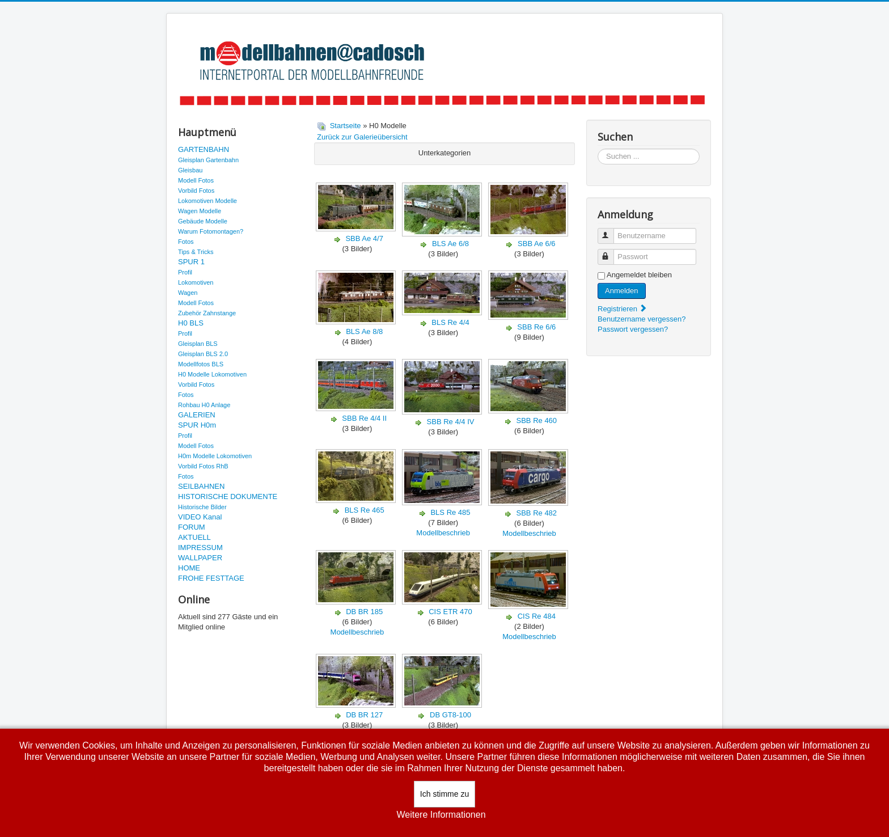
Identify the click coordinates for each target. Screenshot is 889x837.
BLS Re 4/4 (450, 322)
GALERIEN (196, 415)
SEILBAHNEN (201, 486)
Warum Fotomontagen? (210, 231)
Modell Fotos (196, 180)
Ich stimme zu (444, 793)
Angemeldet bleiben (639, 274)
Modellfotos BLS (200, 364)
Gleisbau (190, 170)
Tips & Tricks (196, 251)
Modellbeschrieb (443, 533)
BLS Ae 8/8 (364, 331)
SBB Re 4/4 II (364, 418)
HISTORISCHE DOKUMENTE (227, 496)
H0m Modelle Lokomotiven (215, 456)
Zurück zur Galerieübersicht (362, 137)
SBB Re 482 (537, 513)
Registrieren (622, 309)
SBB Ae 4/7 (364, 238)
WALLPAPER (200, 557)
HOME (189, 568)
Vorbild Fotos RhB (203, 466)
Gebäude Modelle (202, 221)
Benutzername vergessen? (641, 319)
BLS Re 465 (364, 510)
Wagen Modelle (199, 211)
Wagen (187, 292)
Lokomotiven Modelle (207, 200)
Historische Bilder (202, 507)
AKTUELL (194, 537)
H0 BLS (191, 323)
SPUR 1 (191, 261)
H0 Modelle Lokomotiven (212, 374)
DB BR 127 (364, 715)
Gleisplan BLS (198, 343)
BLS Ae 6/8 (450, 243)
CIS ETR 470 (450, 611)
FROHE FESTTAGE (211, 578)
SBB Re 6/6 (536, 327)
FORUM (191, 527)
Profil (185, 272)
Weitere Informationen (440, 814)
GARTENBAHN (203, 149)
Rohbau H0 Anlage (204, 404)
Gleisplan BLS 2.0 (203, 353)
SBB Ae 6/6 (537, 243)
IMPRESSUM (200, 547)
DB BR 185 (364, 611)
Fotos (186, 241)
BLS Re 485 (450, 512)
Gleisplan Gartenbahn (208, 160)
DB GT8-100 (450, 715)
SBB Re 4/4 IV (451, 421)
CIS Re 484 (537, 616)
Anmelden (621, 290)
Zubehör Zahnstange (207, 313)
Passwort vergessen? (633, 329)
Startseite (345, 125)
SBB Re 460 (537, 420)
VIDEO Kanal (200, 517)
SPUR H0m (197, 425)
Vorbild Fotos (196, 190)
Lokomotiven (195, 282)
